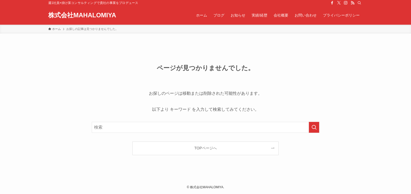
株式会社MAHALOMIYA (82, 15)
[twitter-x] (339, 3)
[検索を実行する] (314, 127)
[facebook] (332, 3)
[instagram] (345, 3)
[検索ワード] (205, 127)
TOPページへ (205, 148)
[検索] (359, 3)
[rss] (352, 3)
